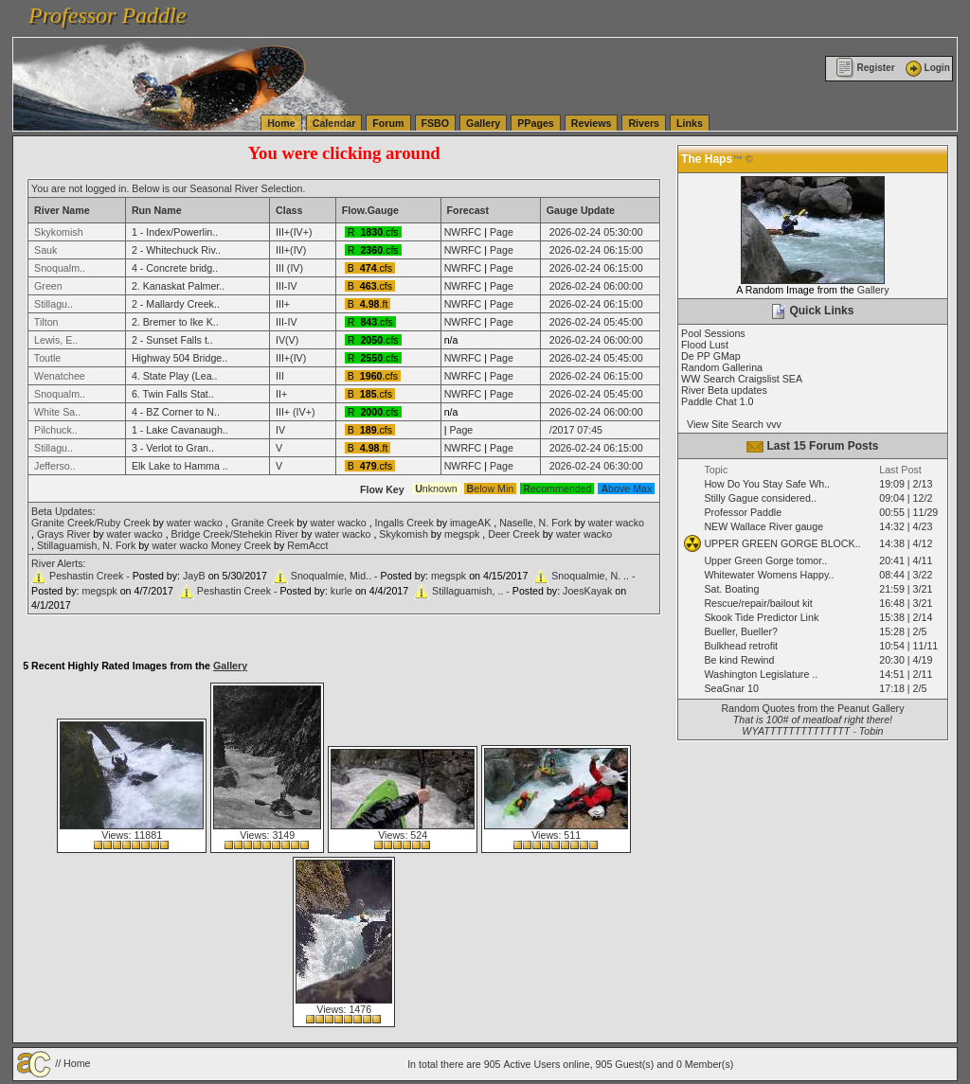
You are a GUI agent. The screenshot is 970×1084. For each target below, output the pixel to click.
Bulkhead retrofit (741, 645)
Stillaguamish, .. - (472, 590)
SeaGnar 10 (731, 688)
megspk (461, 534)
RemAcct (307, 545)
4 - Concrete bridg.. (175, 268)
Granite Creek (262, 522)
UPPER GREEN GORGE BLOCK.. (782, 543)
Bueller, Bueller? (741, 631)
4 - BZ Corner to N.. (176, 412)
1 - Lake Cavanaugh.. (180, 429)
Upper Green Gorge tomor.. (765, 560)
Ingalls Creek (404, 522)
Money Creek (241, 545)
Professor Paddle (742, 512)
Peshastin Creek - (91, 575)
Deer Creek (513, 534)
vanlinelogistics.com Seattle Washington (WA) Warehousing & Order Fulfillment (535, 9)
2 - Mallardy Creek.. (176, 304)
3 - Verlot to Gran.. (173, 447)
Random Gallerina (722, 367)
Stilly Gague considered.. (760, 498)
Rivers (643, 123)
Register (865, 67)
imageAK (470, 522)
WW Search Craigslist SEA (741, 378)
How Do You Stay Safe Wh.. (767, 483)
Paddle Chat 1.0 (717, 401)
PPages (535, 123)
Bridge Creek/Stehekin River (234, 534)
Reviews (591, 123)
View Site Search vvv (731, 424)
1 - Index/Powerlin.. (175, 232)
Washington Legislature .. (760, 674)
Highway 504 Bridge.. (179, 358)
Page (501, 232)
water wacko (195, 522)
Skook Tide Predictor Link (761, 617)
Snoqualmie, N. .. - (593, 575)
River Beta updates (724, 390)
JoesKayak (587, 590)
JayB (194, 575)
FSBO (436, 123)
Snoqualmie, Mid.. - (336, 575)
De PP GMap (711, 356)
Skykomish (403, 534)
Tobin (871, 731)
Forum (388, 123)
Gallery (483, 123)
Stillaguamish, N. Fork (86, 545)
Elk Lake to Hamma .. (180, 465)
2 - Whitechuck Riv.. (176, 250)
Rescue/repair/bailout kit (758, 603)
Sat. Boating (731, 589)
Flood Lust (704, 344)
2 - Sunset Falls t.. (172, 340)
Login (926, 67)
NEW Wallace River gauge (763, 526)
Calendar (334, 123)
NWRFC (463, 232)
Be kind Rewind (739, 660)
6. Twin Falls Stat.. (173, 394)
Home (281, 123)
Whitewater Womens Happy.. (769, 574)
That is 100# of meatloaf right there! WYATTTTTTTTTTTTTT (812, 725)
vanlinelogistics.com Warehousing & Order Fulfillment (227, 26)
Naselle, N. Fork (535, 522)
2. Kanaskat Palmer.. (178, 286)
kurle (341, 590)
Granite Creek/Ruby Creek (91, 522)
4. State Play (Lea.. (175, 376)
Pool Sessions (713, 333)
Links (689, 123)
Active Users (531, 1064)
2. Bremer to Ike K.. (175, 322)
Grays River (63, 534)
